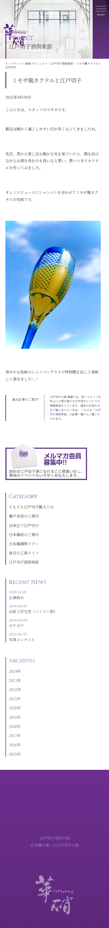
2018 (13, 734)
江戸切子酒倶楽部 (62, 63)
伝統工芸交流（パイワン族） (33, 617)
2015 (13, 762)
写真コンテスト (33, 645)
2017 (13, 744)
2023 (13, 688)
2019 (13, 725)
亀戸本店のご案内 (24, 523)
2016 (13, 753)
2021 (13, 707)
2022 (13, 697)
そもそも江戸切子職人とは (31, 514)
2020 (13, 716)
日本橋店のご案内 (24, 542)
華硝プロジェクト (36, 63)
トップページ (13, 63)
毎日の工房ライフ (24, 560)
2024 (13, 679)
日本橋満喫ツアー (24, 551)
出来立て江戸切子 (24, 532)
